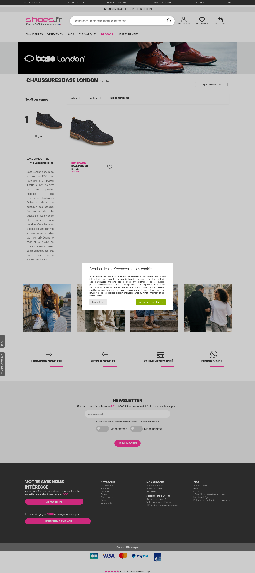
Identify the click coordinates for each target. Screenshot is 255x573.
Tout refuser (98, 302)
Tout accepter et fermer (150, 302)
